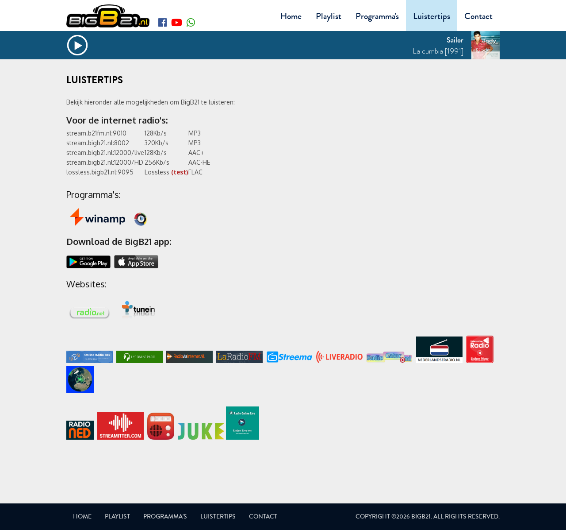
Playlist (328, 16)
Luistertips (431, 16)
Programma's (377, 16)
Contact (478, 16)
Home (291, 16)
